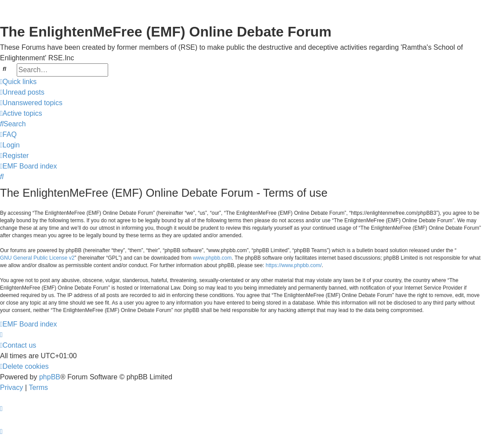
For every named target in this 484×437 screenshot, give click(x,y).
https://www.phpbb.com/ (293, 265)
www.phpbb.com (212, 258)
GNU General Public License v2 (37, 258)
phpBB (49, 377)
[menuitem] (22, 92)
